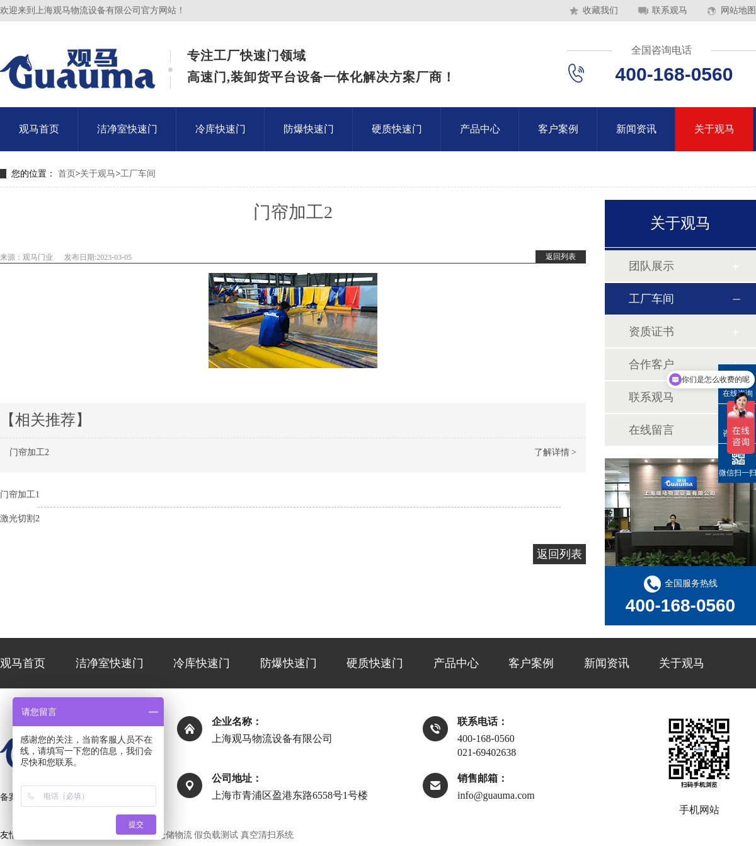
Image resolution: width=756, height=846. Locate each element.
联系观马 (669, 10)
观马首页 (39, 129)
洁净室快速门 (127, 129)
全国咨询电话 (661, 50)
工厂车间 (138, 173)
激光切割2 (20, 518)
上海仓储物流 (165, 835)
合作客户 (651, 364)
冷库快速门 (220, 129)
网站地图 (738, 10)
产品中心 (480, 129)
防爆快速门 (309, 129)
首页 (67, 173)
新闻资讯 (636, 129)
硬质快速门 (397, 129)
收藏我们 (600, 10)
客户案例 (558, 129)
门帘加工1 (20, 494)
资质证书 (651, 331)
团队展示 (651, 266)
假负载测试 (216, 835)
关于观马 (714, 129)
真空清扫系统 (267, 835)
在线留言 (651, 430)
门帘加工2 (29, 452)
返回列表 (561, 256)
